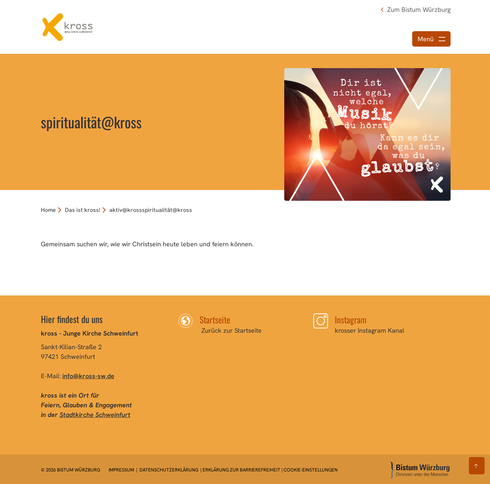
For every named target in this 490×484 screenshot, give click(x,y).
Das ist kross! (82, 210)
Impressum (122, 470)
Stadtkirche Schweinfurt (95, 415)
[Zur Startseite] (419, 470)
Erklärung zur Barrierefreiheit (241, 470)
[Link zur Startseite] (67, 26)
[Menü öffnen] (431, 39)
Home (48, 210)
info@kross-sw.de (88, 376)
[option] (245, 122)
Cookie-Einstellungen (311, 470)
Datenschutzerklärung (168, 470)
